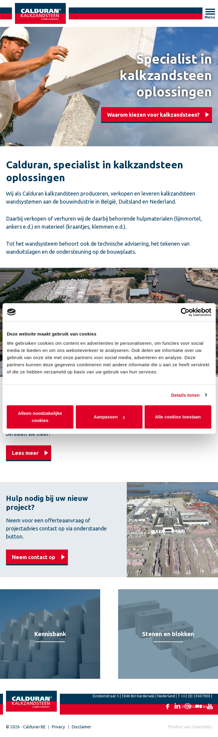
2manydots (201, 726)
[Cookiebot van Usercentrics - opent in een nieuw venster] (185, 311)
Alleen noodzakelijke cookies (40, 417)
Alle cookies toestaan (178, 416)
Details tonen (185, 394)
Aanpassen (109, 416)
